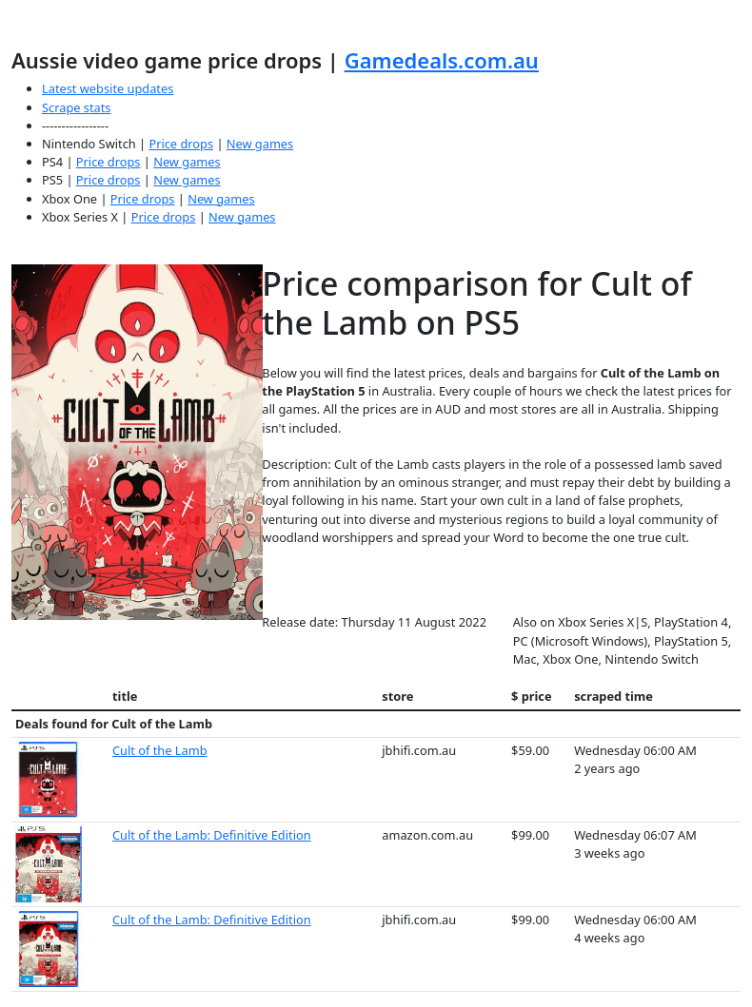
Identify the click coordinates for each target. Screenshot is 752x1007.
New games (260, 143)
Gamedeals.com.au (442, 60)
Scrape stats (76, 107)
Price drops (180, 143)
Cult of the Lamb (160, 750)
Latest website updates (107, 88)
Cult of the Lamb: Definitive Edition (211, 834)
